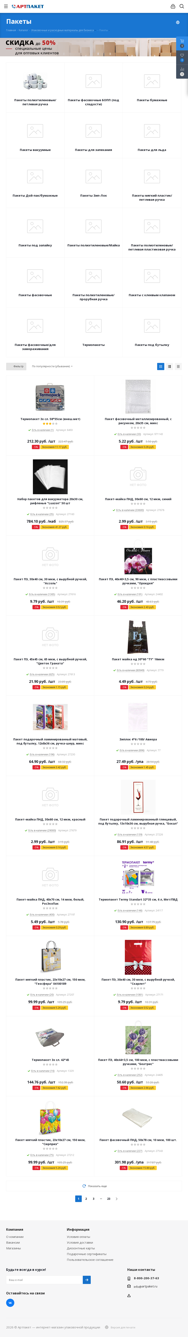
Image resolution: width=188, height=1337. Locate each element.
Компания (14, 1229)
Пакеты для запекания (93, 150)
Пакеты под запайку (35, 245)
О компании (15, 1237)
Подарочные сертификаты (86, 1254)
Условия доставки (80, 1242)
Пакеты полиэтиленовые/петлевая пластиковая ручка (152, 247)
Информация (78, 1229)
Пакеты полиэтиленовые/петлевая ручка (35, 102)
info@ (138, 1287)
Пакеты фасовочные (35, 295)
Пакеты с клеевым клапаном (152, 295)
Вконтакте (10, 1303)
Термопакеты (93, 345)
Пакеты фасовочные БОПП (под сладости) (93, 102)
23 (108, 1199)
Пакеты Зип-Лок (93, 195)
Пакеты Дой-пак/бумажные (35, 195)
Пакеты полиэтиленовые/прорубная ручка (93, 297)
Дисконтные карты (81, 1248)
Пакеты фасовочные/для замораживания (35, 347)
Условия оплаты (78, 1237)
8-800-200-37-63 (146, 1278)
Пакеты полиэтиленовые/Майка (93, 245)
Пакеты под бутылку (152, 345)
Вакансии (13, 1242)
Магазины (13, 1248)
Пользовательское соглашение (90, 1260)
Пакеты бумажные (152, 100)
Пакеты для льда (152, 150)
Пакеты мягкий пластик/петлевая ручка (152, 197)
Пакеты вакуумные (35, 150)
